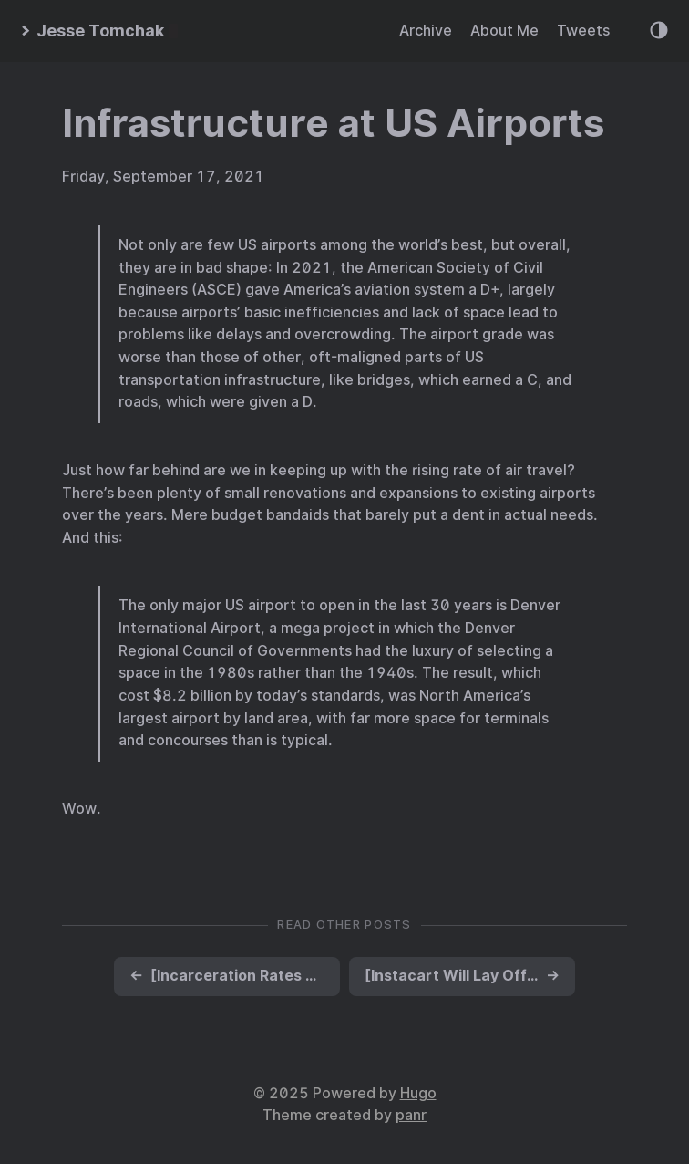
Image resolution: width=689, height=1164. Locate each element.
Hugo (418, 1093)
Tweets (583, 30)
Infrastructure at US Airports (333, 123)
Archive (425, 30)
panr (411, 1115)
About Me (504, 30)
